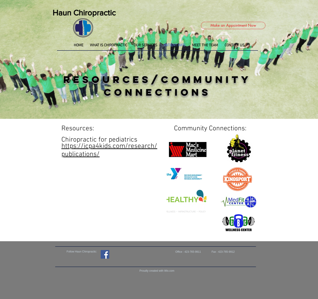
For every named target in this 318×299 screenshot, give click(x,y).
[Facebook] (105, 254)
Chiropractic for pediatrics (99, 140)
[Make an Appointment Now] (233, 25)
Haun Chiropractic (84, 12)
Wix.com (169, 270)
